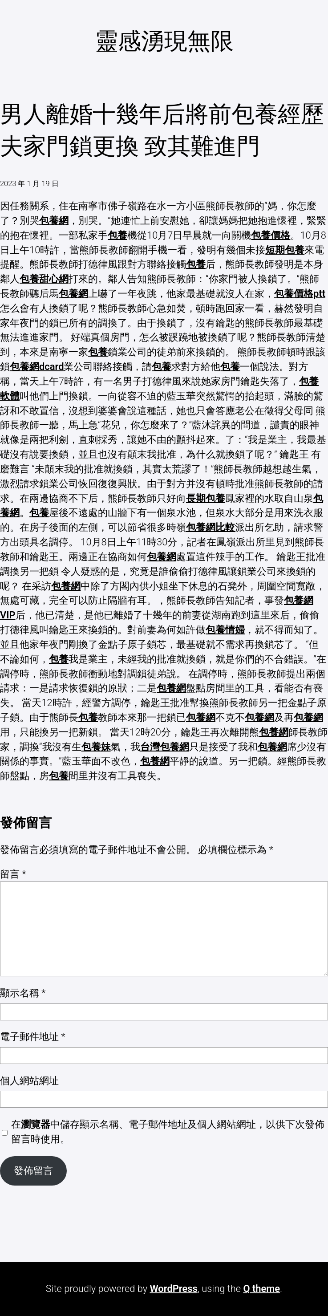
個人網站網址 (29, 1080)
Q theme (261, 1288)
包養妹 (96, 746)
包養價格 (270, 235)
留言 (13, 874)
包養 (117, 235)
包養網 (54, 220)
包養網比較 (210, 527)
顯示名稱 (23, 993)
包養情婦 (225, 629)
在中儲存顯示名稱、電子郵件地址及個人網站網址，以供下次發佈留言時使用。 (167, 1132)
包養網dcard (37, 366)
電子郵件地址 (32, 1036)
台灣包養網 (164, 746)
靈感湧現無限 (164, 41)
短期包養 (284, 250)
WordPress (173, 1288)
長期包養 (205, 498)
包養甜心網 (44, 278)
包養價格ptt (299, 293)
